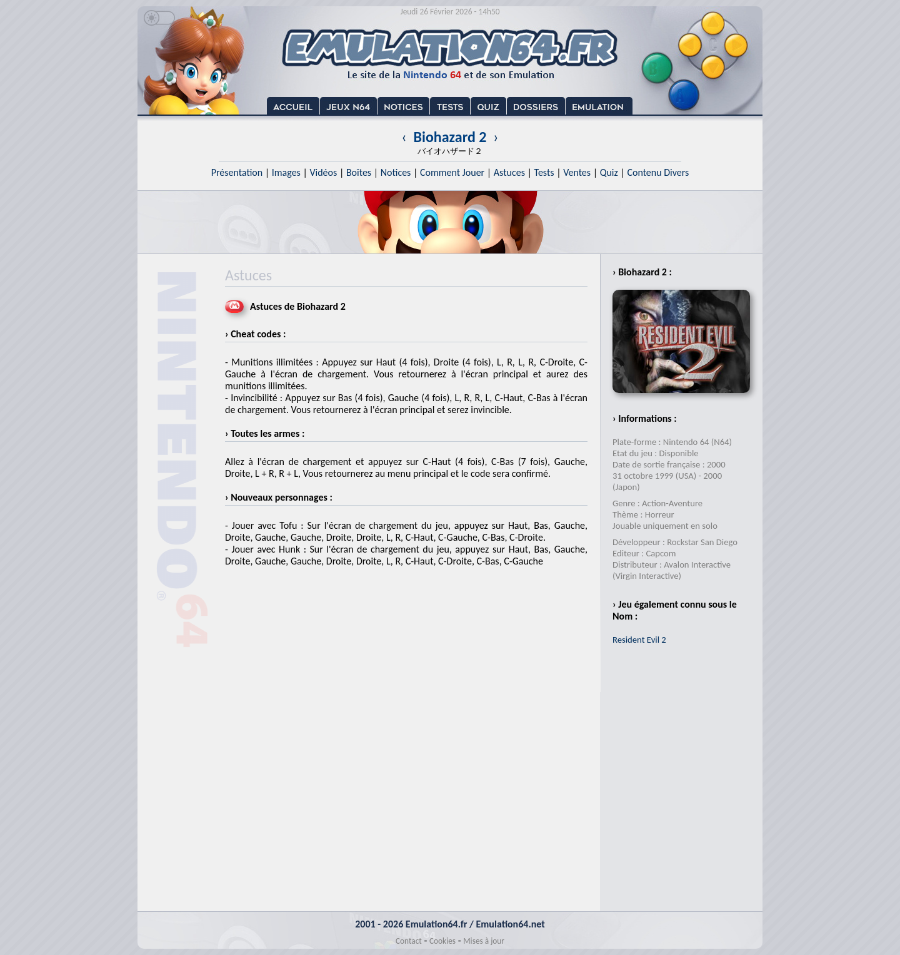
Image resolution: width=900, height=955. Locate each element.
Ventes (577, 172)
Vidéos (323, 172)
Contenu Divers (658, 172)
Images (286, 172)
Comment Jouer (452, 172)
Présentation (237, 172)
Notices (396, 172)
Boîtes (358, 172)
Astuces (509, 172)
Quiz (609, 172)
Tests (544, 172)
